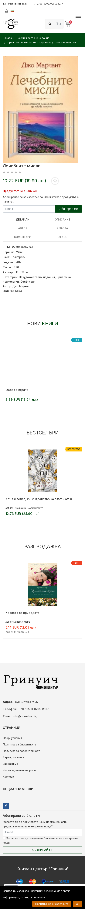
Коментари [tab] (22, 237)
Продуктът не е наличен (20, 191)
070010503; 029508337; (48, 3)
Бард (18, 290)
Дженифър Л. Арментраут (28, 508)
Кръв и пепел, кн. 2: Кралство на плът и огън (38, 499)
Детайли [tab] (22, 219)
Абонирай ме (69, 208)
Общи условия (12, 738)
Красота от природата (22, 613)
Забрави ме (10, 763)
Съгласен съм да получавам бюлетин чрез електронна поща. (40, 840)
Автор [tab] (22, 228)
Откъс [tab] (62, 237)
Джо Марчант (21, 286)
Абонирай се (42, 850)
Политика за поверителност (21, 750)
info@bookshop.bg (15, 3)
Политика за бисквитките (19, 744)
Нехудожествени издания (37, 277)
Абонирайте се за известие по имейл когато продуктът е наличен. (41, 199)
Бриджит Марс (21, 621)
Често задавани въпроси (19, 770)
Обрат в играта (16, 390)
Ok (77, 903)
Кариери (8, 776)
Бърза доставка (13, 757)
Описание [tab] (62, 219)
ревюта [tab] (62, 228)
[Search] (59, 23)
